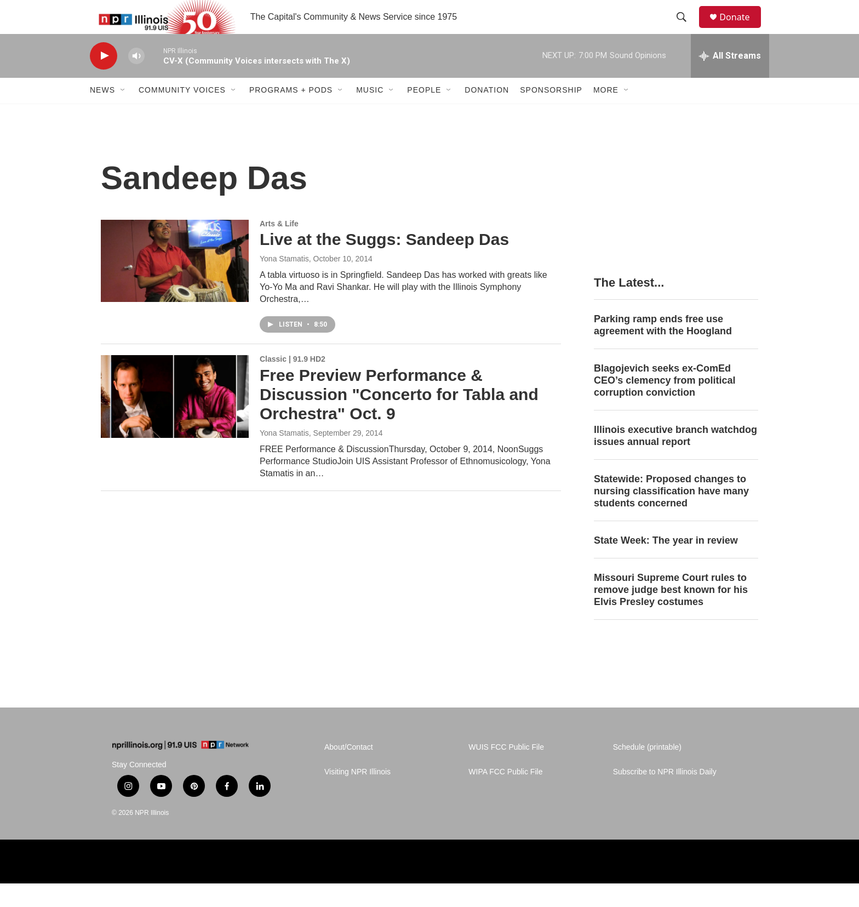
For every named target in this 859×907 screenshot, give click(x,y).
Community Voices (182, 114)
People (424, 114)
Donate (741, 29)
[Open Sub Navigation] (123, 114)
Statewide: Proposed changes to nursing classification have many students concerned (671, 514)
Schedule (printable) (647, 771)
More (606, 114)
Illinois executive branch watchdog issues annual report (675, 459)
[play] (103, 79)
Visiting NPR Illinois (357, 796)
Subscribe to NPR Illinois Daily (665, 796)
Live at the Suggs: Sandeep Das (384, 263)
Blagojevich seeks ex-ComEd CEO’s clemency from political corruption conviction (664, 403)
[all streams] (730, 79)
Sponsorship (551, 114)
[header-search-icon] (686, 29)
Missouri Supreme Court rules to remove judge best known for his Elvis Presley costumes (671, 613)
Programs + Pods (291, 114)
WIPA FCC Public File (505, 796)
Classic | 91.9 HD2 (292, 383)
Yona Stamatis (284, 282)
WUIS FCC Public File (506, 771)
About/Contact (348, 771)
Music (369, 114)
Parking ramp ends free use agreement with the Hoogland (663, 348)
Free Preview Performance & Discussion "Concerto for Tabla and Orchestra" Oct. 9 (399, 418)
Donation (487, 114)
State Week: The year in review (666, 563)
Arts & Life (279, 247)
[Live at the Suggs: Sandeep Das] (175, 284)
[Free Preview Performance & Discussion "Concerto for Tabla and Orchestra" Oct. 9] (175, 420)
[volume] (136, 79)
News (102, 114)
